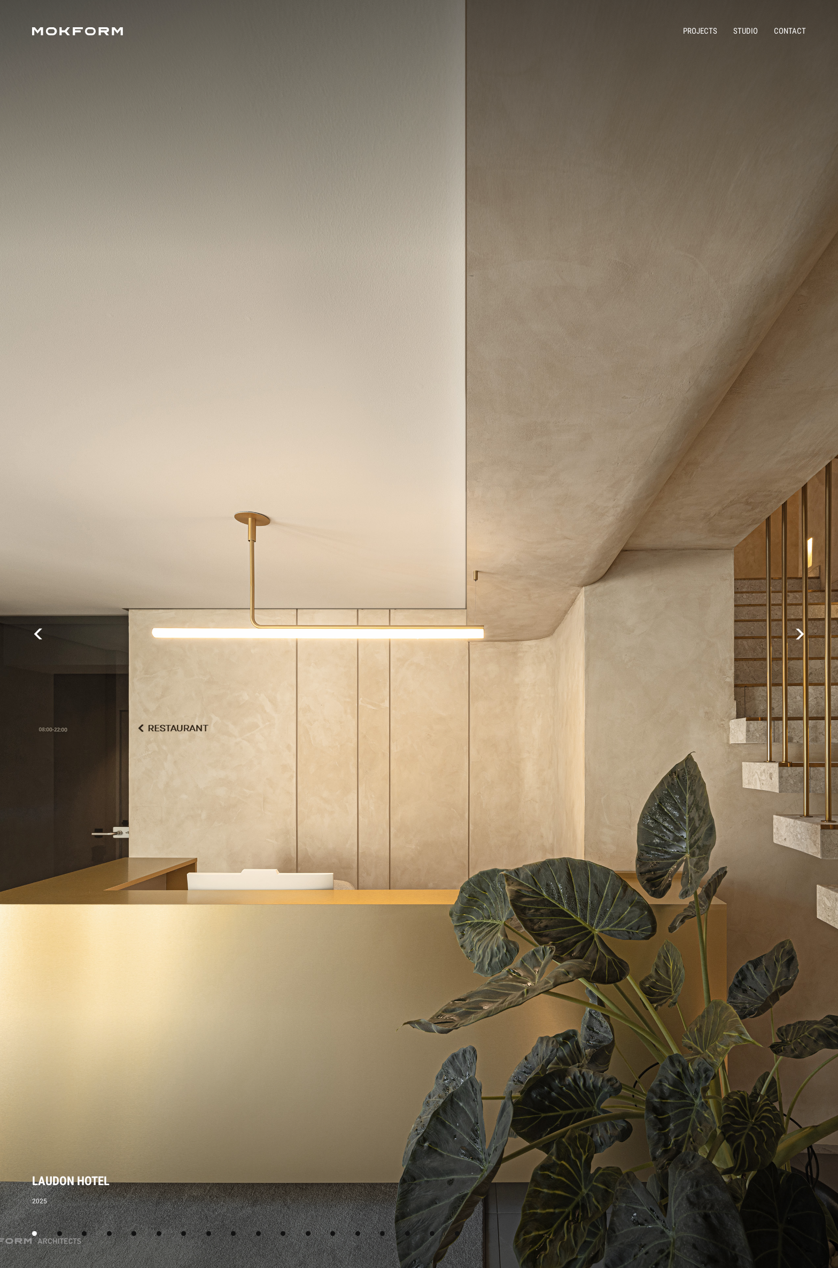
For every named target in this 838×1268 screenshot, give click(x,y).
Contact (790, 31)
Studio (745, 31)
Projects (700, 31)
